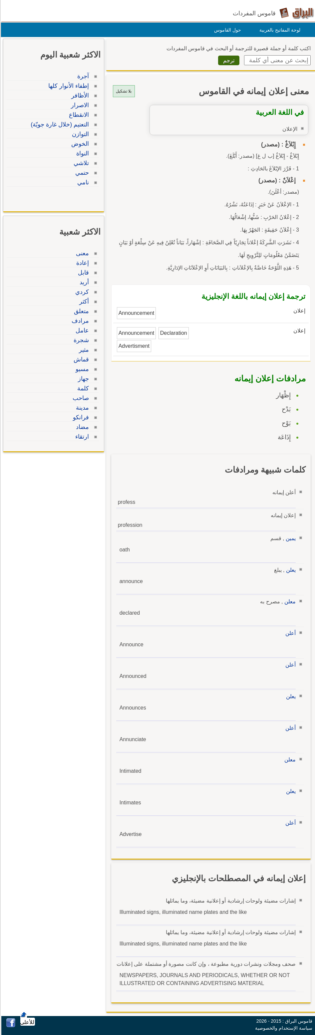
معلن (289, 601)
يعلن (290, 570)
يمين (290, 538)
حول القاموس (226, 30)
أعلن (289, 633)
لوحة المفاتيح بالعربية (278, 30)
